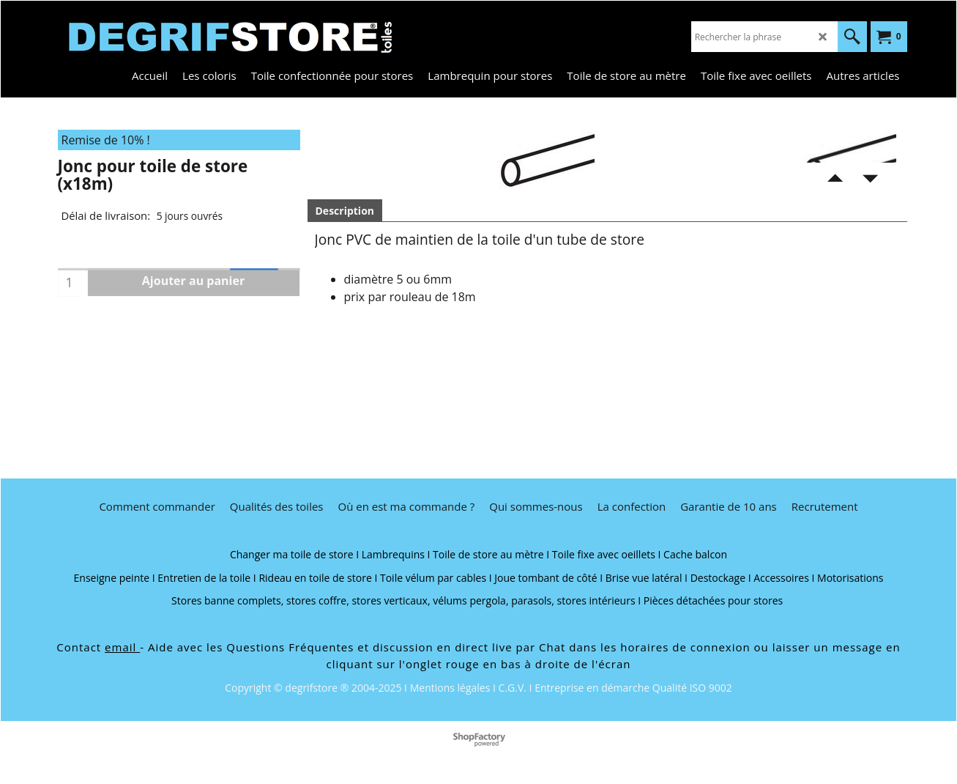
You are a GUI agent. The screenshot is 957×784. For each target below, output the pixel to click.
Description (345, 211)
